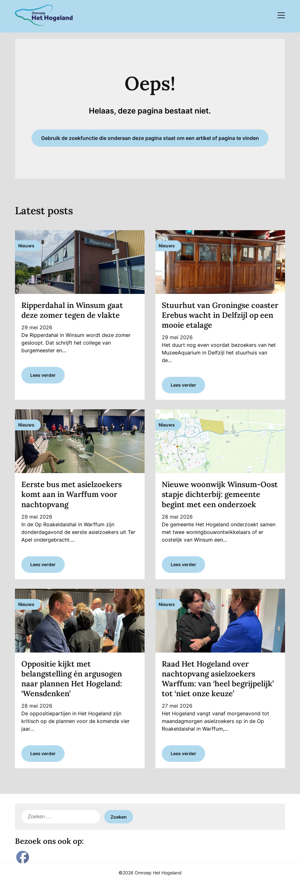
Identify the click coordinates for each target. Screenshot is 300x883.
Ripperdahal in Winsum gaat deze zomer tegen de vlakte (72, 310)
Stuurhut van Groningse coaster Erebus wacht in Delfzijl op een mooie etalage (220, 315)
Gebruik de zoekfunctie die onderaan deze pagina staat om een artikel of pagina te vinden (150, 138)
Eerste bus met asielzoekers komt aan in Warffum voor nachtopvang (71, 494)
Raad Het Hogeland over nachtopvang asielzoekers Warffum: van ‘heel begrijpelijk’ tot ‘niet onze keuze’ (218, 679)
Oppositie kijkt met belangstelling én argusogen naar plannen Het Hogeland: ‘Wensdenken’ (71, 679)
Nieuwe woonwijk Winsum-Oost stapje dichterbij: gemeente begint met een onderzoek (220, 494)
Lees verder (43, 375)
